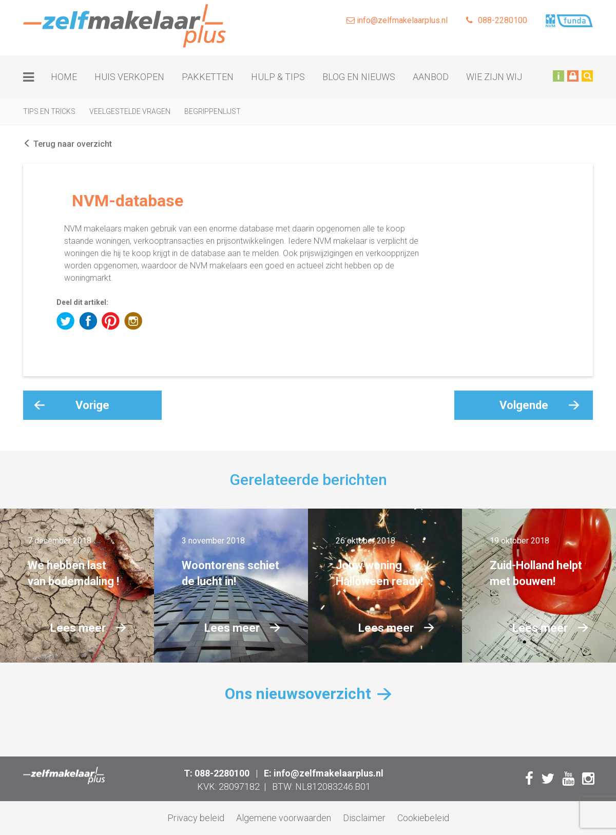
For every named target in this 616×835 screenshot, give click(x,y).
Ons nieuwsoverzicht (298, 694)
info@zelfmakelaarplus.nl (397, 20)
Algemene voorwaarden (283, 817)
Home (64, 76)
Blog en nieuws (358, 76)
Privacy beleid (195, 817)
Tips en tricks (49, 111)
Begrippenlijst (212, 111)
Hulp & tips (278, 76)
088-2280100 (496, 20)
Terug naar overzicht (67, 144)
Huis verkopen (129, 76)
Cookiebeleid (423, 817)
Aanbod (431, 76)
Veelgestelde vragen (129, 111)
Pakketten (208, 76)
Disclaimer (364, 817)
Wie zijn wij (494, 76)
